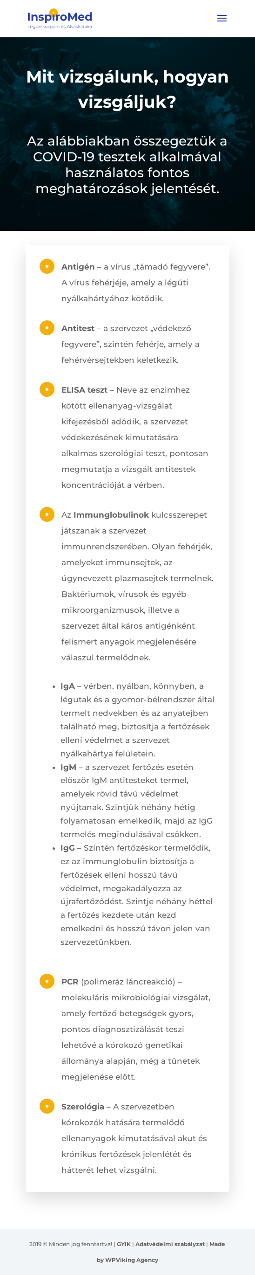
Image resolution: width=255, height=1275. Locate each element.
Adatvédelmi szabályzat (170, 1243)
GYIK (124, 1243)
